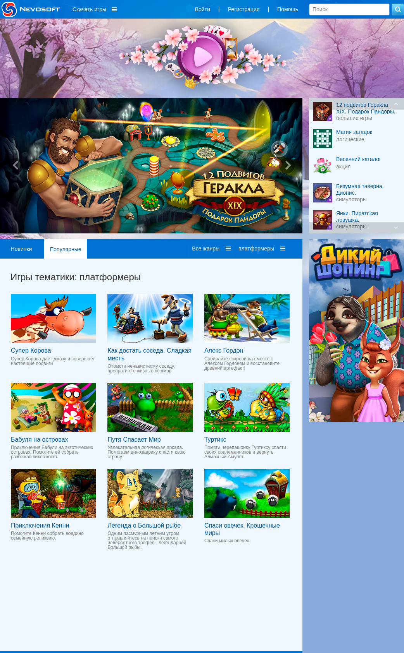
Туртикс (215, 439)
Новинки (21, 249)
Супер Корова (31, 350)
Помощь (287, 9)
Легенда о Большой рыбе (144, 525)
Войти (202, 9)
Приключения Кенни (40, 525)
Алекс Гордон (223, 350)
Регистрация (244, 9)
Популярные (65, 249)
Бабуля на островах (39, 439)
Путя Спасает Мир (134, 439)
